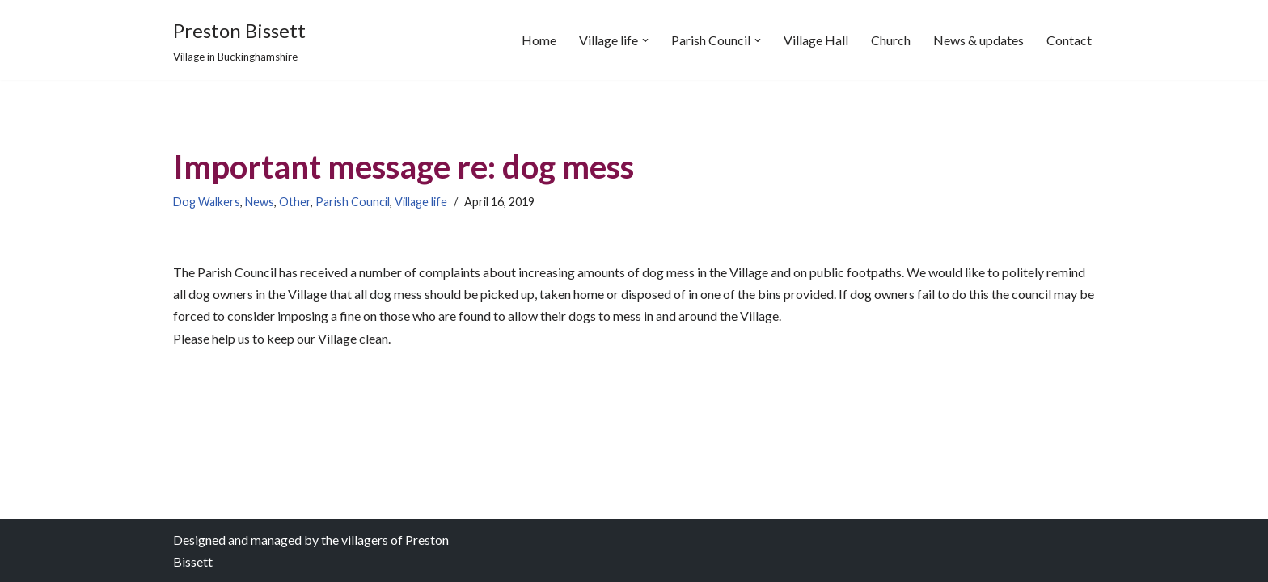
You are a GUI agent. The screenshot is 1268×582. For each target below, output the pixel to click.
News (259, 202)
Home (539, 40)
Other (295, 202)
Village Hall (816, 40)
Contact (1069, 40)
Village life (421, 202)
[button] (645, 40)
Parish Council (352, 202)
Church (891, 40)
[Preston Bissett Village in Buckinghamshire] (239, 40)
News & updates (978, 40)
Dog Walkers (206, 202)
